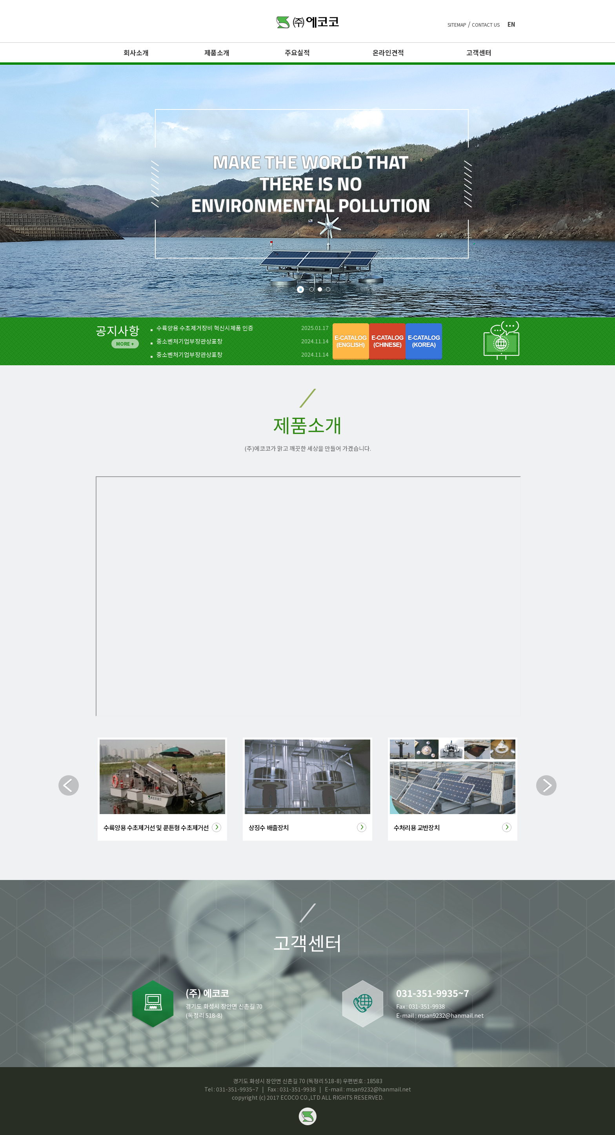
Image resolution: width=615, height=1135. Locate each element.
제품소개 (216, 52)
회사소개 (136, 52)
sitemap (457, 24)
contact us (486, 24)
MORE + (125, 343)
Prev (68, 785)
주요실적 (297, 52)
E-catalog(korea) (424, 341)
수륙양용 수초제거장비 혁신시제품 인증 (204, 328)
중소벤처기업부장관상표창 (189, 341)
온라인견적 (388, 52)
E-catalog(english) (351, 341)
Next (546, 785)
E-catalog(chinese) (387, 341)
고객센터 (478, 52)
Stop (300, 289)
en (511, 24)
